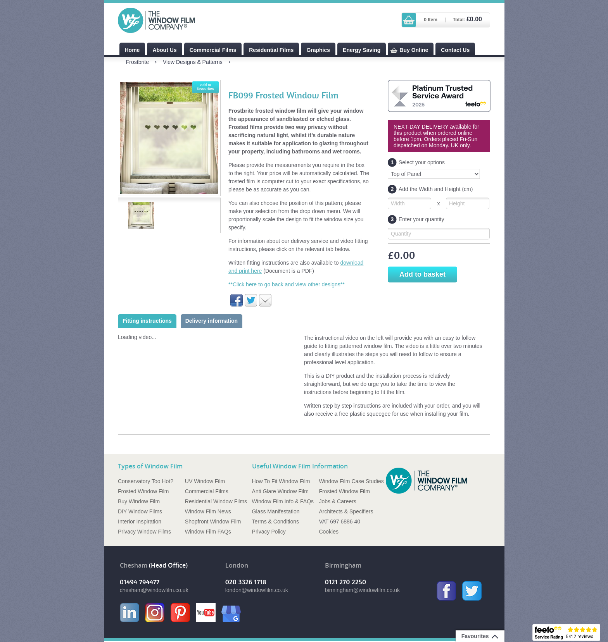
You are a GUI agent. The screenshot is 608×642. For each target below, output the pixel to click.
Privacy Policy (269, 531)
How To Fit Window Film (281, 481)
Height (457, 203)
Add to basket (422, 274)
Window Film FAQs (208, 531)
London (236, 565)
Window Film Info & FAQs (283, 501)
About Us (164, 50)
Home (132, 50)
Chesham (133, 565)
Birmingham (343, 565)
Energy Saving (361, 50)
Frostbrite (137, 62)
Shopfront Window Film (213, 521)
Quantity (401, 234)
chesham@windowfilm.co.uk (154, 590)
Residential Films (271, 50)
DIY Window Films (140, 511)
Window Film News (208, 511)
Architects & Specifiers (346, 511)
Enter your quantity (416, 219)
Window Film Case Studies (351, 481)
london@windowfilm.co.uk (256, 590)
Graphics (318, 50)
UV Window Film (205, 481)
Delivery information (211, 321)
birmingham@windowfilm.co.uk (362, 590)
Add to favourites (205, 87)
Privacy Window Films (144, 531)
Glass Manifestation (276, 511)
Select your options (416, 162)
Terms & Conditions (275, 521)
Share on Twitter (251, 300)
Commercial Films (213, 50)
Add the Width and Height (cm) (430, 189)
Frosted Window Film (143, 491)
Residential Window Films (216, 501)
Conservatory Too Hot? (145, 481)
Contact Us (455, 50)
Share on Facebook (236, 300)
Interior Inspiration (139, 521)
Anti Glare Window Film (280, 491)
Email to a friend (265, 300)
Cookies (329, 531)
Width (398, 203)
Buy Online (413, 50)
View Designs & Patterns (193, 62)
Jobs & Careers (337, 501)
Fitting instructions (147, 321)
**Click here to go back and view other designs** (286, 284)
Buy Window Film (139, 501)
